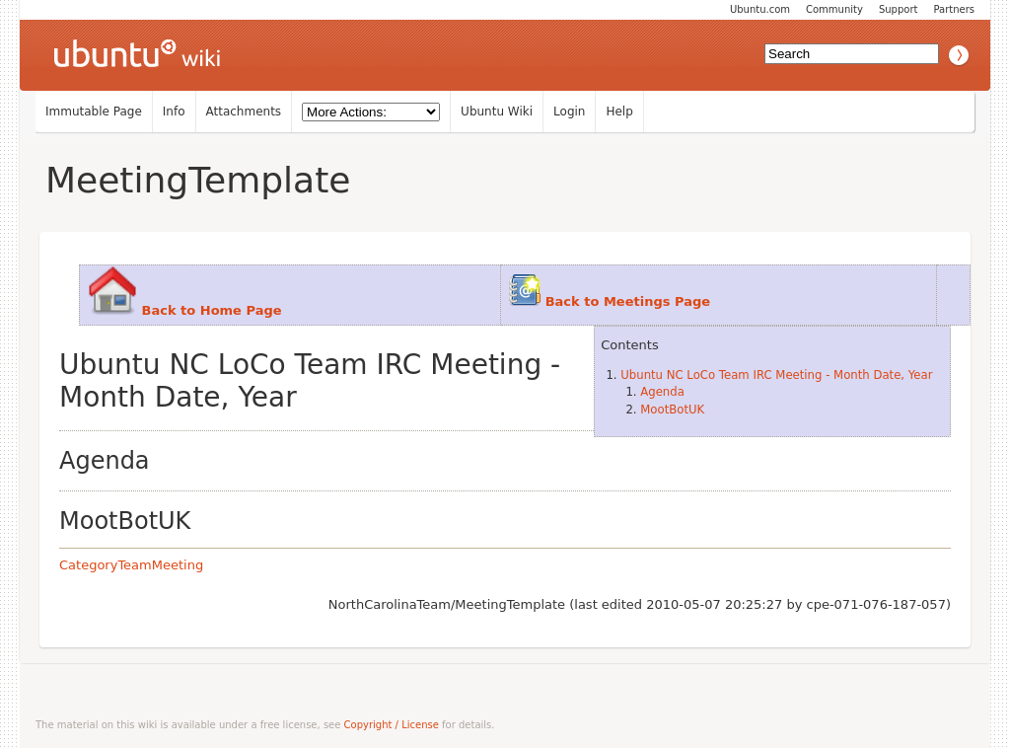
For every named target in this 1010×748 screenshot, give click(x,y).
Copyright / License (391, 724)
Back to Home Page (212, 310)
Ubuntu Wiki (497, 111)
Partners (953, 9)
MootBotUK (672, 409)
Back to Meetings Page (627, 301)
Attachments (244, 111)
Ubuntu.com (760, 9)
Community (834, 9)
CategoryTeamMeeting (131, 565)
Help (619, 111)
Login (569, 111)
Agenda (662, 392)
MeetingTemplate (197, 180)
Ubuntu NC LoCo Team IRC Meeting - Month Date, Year (776, 375)
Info (174, 111)
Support (898, 9)
